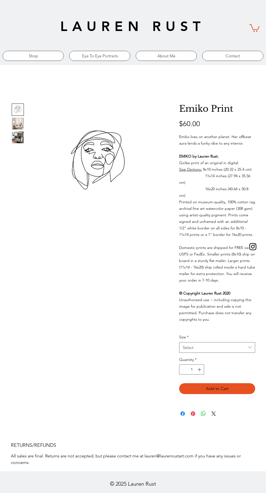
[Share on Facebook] (182, 413)
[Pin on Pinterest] (193, 413)
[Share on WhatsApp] (203, 413)
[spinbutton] (192, 369)
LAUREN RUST (132, 26)
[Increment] (200, 369)
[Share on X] (213, 413)
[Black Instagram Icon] (253, 246)
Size (184, 337)
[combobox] (217, 347)
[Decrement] (183, 369)
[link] (254, 27)
